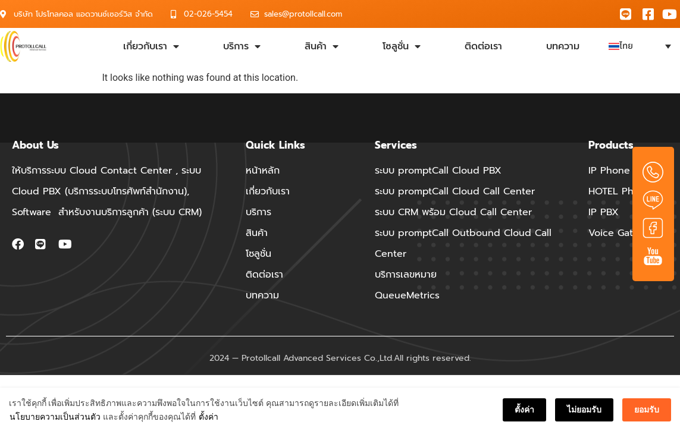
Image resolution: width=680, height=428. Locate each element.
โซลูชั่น (402, 46)
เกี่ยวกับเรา (151, 46)
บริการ (242, 46)
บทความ (562, 46)
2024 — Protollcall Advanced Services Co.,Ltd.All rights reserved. (340, 358)
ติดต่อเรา (483, 46)
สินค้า (322, 46)
